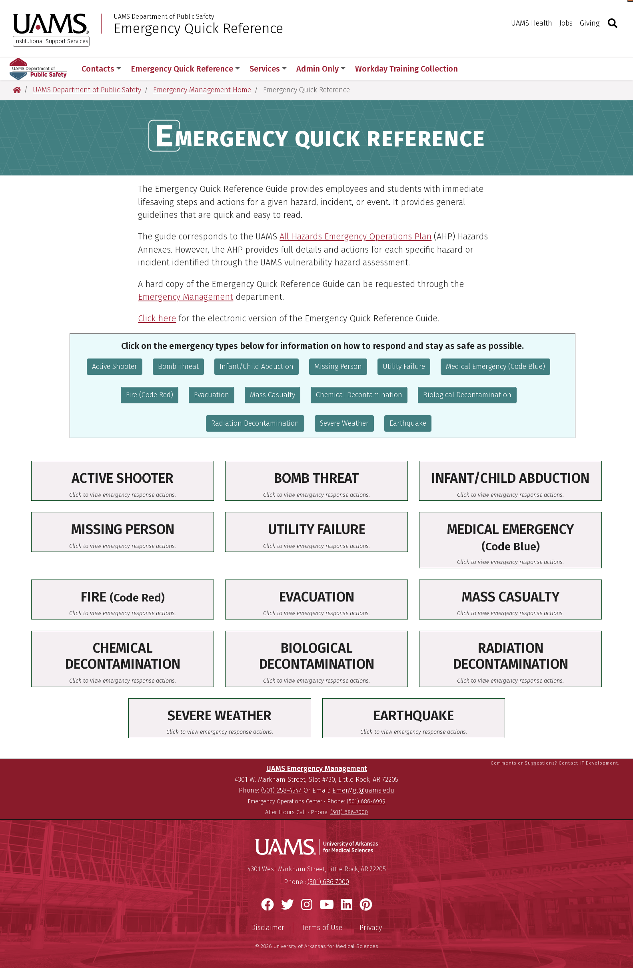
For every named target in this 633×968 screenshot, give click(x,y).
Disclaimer (267, 927)
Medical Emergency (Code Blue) (495, 366)
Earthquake (407, 423)
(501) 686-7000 (349, 812)
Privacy (370, 927)
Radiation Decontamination (255, 423)
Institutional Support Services (51, 41)
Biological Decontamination (467, 394)
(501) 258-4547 (281, 790)
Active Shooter (114, 366)
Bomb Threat (178, 366)
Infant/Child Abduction (257, 366)
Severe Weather (344, 423)
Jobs (566, 23)
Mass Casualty (272, 394)
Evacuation (211, 394)
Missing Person (338, 366)
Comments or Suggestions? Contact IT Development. (555, 763)
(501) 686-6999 (366, 801)
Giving (589, 23)
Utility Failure (404, 366)
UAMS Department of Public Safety (164, 17)
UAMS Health (531, 23)
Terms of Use (322, 927)
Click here (157, 318)
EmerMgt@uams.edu (363, 790)
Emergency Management (185, 297)
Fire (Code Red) (149, 394)
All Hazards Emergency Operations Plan (355, 236)
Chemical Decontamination (359, 394)
